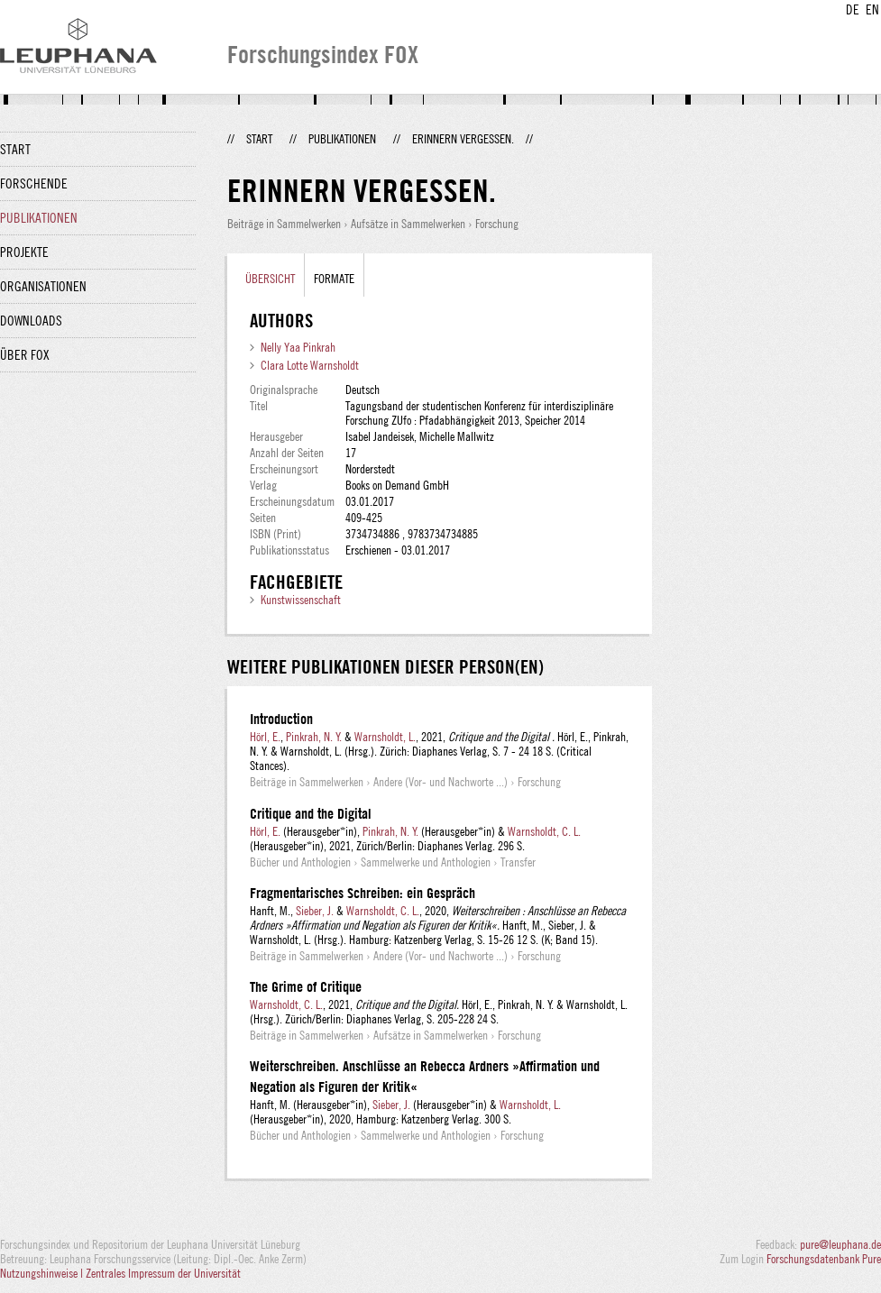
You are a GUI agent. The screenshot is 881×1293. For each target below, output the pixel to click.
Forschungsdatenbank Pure (823, 1259)
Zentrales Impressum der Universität (163, 1273)
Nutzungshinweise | (43, 1273)
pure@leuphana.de (840, 1244)
